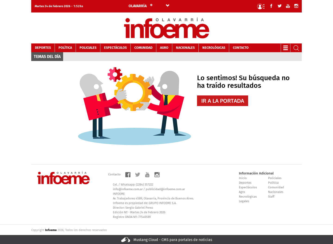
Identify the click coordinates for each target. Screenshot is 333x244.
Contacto (241, 47)
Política (65, 47)
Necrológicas (213, 47)
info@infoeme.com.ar (128, 189)
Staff (271, 196)
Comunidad (143, 47)
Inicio (243, 178)
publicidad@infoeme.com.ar (165, 189)
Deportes (43, 47)
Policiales (88, 47)
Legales (244, 201)
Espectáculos (115, 47)
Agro (164, 47)
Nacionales (185, 47)
